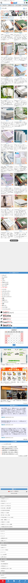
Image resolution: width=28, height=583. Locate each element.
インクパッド (5, 301)
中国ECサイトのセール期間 (6, 524)
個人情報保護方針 (4, 563)
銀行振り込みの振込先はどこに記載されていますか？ (10, 453)
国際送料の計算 (4, 538)
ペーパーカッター (6, 308)
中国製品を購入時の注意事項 (6, 526)
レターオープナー (6, 291)
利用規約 (3, 561)
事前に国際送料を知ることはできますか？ (10, 448)
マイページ (3, 552)
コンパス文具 (5, 284)
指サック (4, 305)
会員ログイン (3, 547)
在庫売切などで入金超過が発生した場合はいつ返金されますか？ (10, 450)
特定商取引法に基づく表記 (6, 568)
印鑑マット (4, 300)
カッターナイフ (5, 294)
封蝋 (3, 303)
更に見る (25, 439)
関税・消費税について (5, 519)
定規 (3, 278)
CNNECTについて (4, 498)
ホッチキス (4, 277)
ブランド (3, 533)
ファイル (4, 289)
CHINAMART (4, 577)
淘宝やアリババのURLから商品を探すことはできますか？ (10, 446)
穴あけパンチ (5, 282)
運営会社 (3, 570)
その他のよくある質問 (23, 455)
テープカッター (5, 292)
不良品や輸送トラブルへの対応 (7, 517)
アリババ (10, 18)
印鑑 (3, 298)
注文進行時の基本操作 (5, 510)
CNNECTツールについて (6, 503)
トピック (25, 403)
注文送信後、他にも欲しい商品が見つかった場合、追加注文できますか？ (10, 452)
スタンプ (4, 275)
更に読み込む (14, 240)
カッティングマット (7, 296)
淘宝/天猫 (4, 18)
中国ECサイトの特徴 (5, 522)
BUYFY (2, 575)
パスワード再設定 (4, 549)
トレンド (3, 535)
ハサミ (3, 280)
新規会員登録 (3, 545)
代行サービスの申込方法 (6, 505)
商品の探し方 (3, 501)
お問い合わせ (3, 556)
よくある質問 (3, 554)
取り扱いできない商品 (5, 515)
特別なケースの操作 (5, 512)
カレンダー (4, 285)
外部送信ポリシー (4, 566)
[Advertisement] (14, 257)
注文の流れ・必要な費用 (6, 508)
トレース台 (4, 307)
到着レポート (3, 540)
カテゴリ (3, 531)
